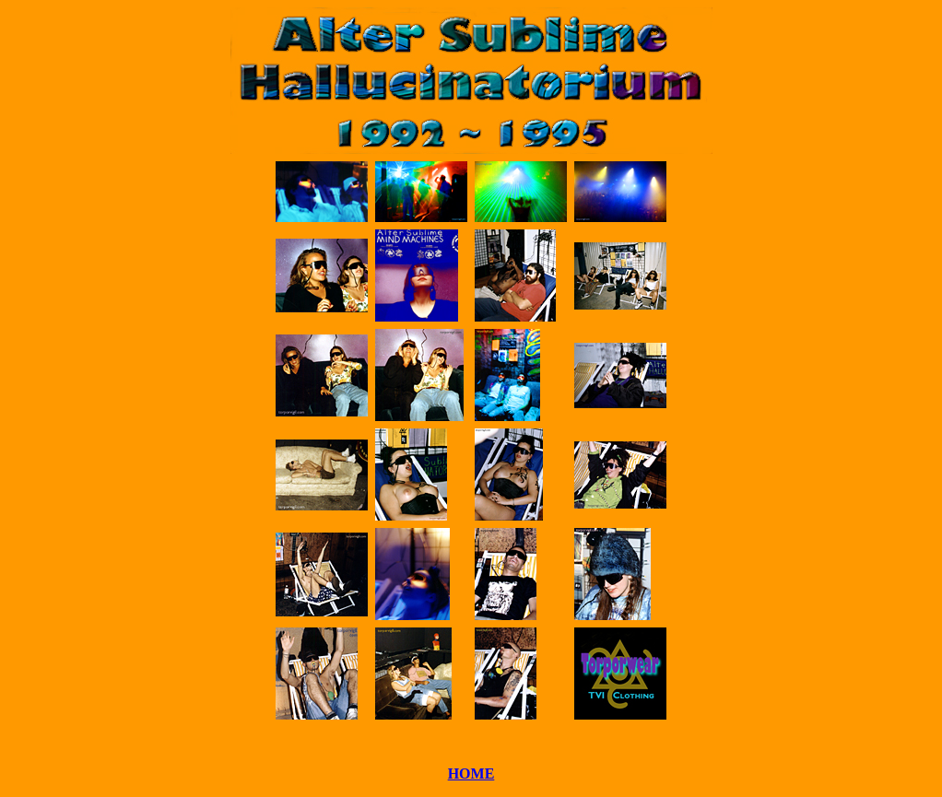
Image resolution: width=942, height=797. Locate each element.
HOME (471, 773)
